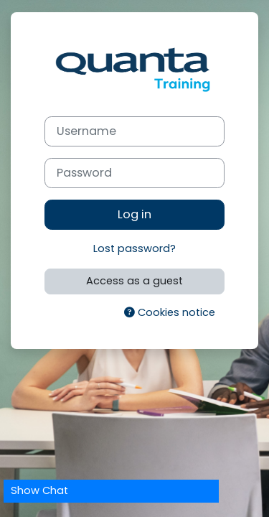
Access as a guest (134, 281)
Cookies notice (169, 312)
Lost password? (134, 248)
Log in (134, 214)
